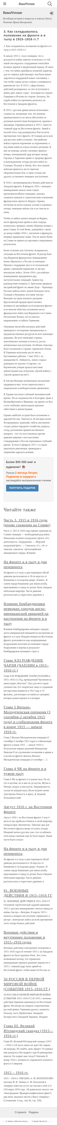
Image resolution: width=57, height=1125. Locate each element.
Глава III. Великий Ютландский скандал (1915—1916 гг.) (28, 1031)
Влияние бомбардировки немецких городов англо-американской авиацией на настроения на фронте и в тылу (26, 613)
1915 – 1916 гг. (16, 1073)
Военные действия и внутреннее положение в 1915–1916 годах (24, 937)
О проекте (20, 1112)
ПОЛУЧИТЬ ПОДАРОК (22, 488)
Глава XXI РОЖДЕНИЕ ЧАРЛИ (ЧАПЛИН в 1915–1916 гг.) (26, 665)
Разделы (33, 1112)
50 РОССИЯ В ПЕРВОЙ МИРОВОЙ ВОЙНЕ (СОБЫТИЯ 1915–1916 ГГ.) (27, 984)
